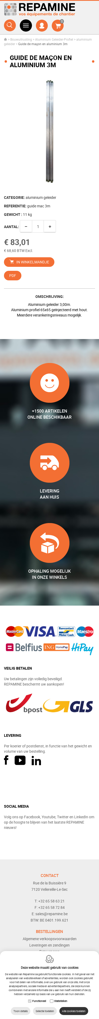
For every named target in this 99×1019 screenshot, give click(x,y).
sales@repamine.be (51, 913)
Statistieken (60, 1001)
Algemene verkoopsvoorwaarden (50, 938)
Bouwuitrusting (21, 39)
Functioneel (39, 1001)
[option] (49, 132)
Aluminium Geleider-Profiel (54, 39)
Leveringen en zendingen (49, 945)
